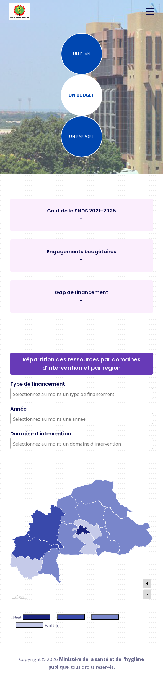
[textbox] (82, 394)
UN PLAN (81, 53)
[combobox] (81, 393)
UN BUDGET (81, 95)
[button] (150, 11)
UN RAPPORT (81, 136)
